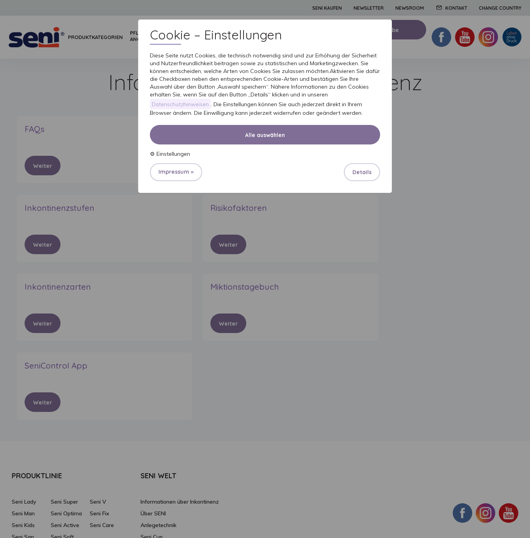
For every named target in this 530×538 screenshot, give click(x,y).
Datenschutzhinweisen (181, 104)
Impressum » (176, 172)
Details (362, 172)
